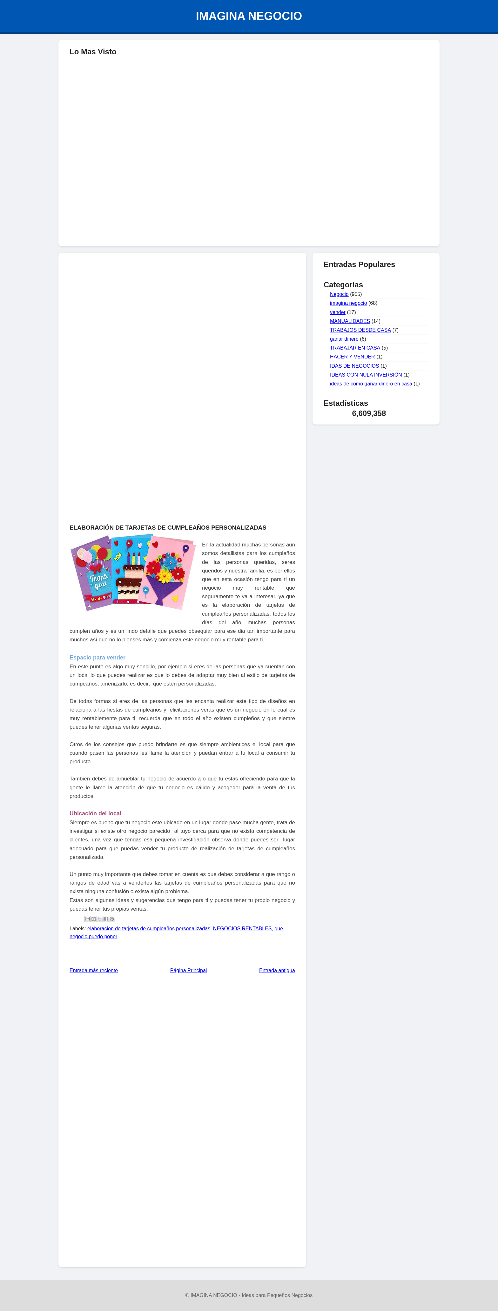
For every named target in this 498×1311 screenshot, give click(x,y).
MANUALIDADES (350, 321)
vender (338, 312)
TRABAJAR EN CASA (355, 348)
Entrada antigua (277, 970)
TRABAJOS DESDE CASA (360, 330)
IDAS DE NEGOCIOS (354, 366)
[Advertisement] (249, 195)
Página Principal (188, 970)
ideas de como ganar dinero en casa (371, 383)
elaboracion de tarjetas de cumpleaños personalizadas (148, 928)
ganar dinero (344, 339)
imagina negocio (348, 303)
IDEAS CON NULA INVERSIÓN (366, 375)
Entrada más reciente (94, 970)
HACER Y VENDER (352, 356)
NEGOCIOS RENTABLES (242, 928)
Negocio (339, 294)
